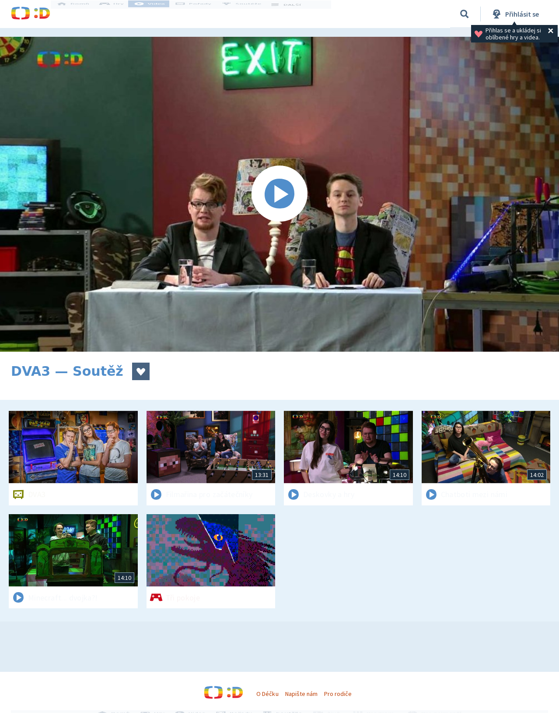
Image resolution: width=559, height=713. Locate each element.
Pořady (201, 14)
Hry (120, 14)
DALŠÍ (293, 14)
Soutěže (249, 14)
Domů (81, 14)
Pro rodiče (338, 694)
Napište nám (301, 694)
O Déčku (267, 694)
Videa (158, 14)
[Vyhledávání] (464, 14)
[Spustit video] (279, 194)
